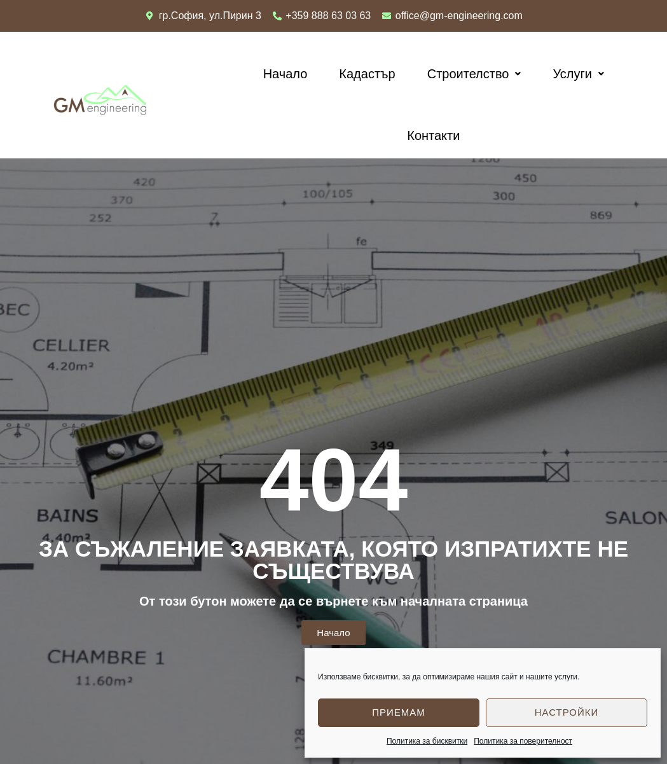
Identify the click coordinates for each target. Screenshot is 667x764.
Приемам (398, 712)
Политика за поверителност (523, 741)
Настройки (567, 712)
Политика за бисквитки (427, 741)
